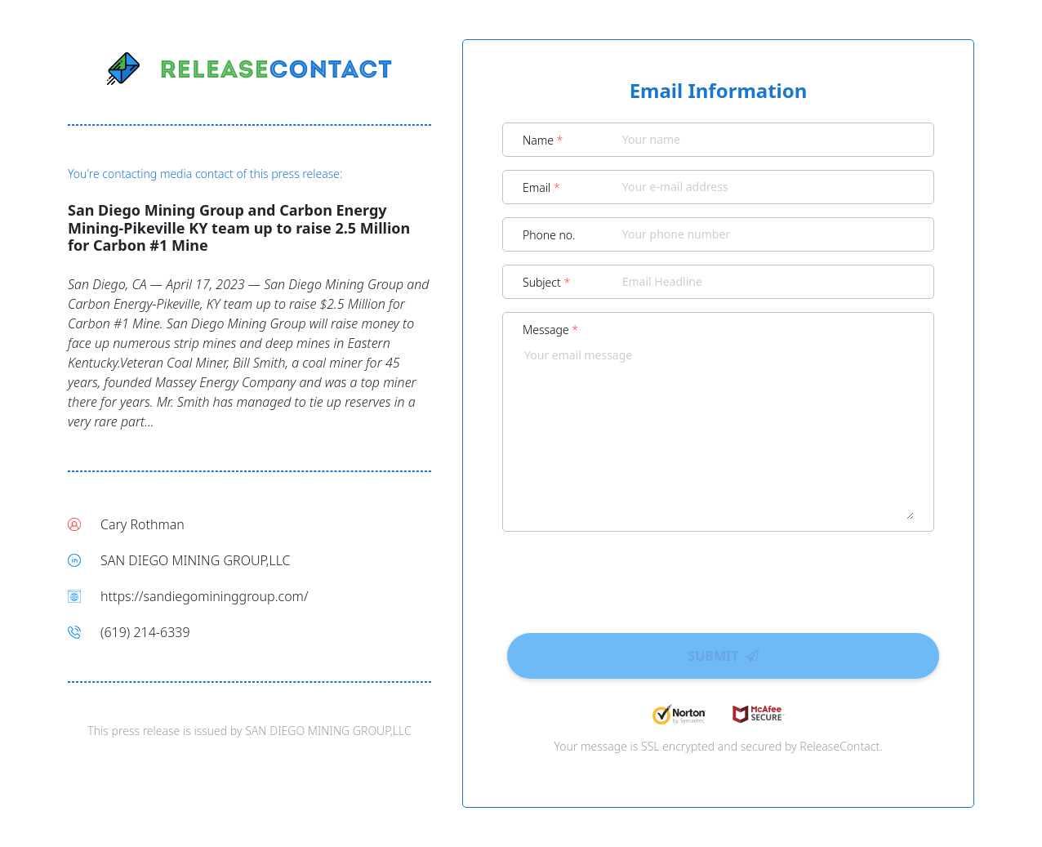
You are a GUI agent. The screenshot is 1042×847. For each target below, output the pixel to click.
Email (541, 187)
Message (550, 329)
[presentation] (718, 577)
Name (543, 140)
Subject (546, 282)
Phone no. (549, 235)
